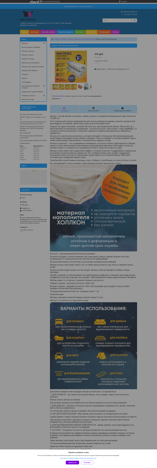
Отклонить (87, 462)
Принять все (72, 462)
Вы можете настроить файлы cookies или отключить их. (77, 458)
